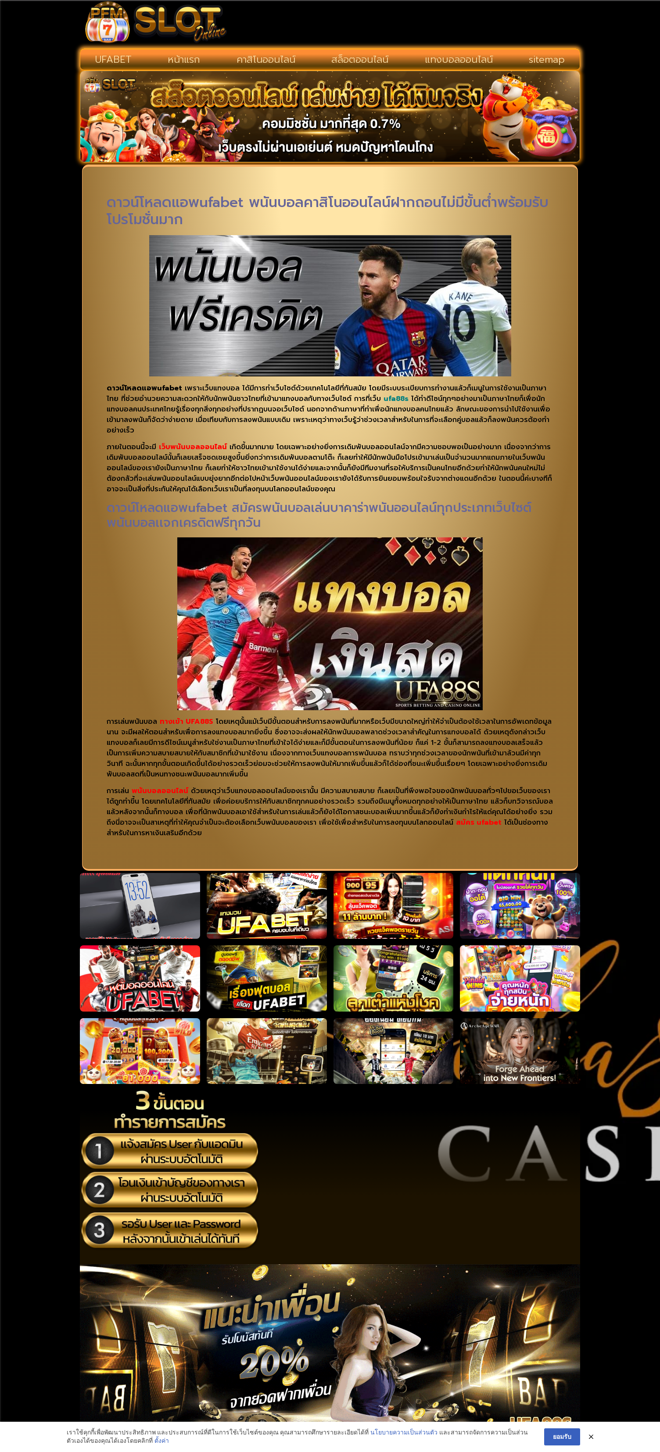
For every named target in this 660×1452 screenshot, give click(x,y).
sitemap (547, 59)
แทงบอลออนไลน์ (459, 59)
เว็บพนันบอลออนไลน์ (193, 447)
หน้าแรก (184, 59)
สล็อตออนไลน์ (359, 59)
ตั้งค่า (161, 1441)
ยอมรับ (562, 1436)
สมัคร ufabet (479, 822)
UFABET (113, 59)
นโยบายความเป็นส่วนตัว (404, 1432)
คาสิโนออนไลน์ (266, 59)
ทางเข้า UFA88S (186, 721)
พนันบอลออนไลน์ (160, 791)
